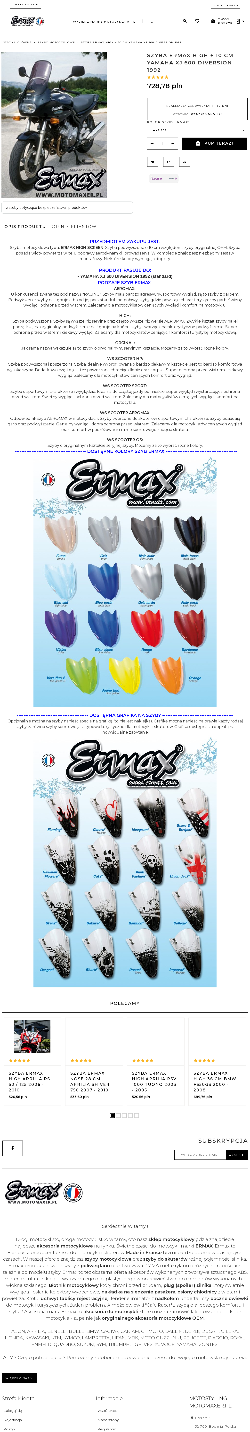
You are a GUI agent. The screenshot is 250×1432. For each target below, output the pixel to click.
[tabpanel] (125, 613)
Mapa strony (108, 1420)
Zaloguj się (13, 1410)
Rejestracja (13, 1420)
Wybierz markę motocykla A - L (104, 21)
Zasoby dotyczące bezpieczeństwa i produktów (46, 207)
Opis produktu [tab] (25, 226)
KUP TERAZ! (214, 143)
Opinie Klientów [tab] (74, 226)
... (151, 21)
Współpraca (107, 1410)
